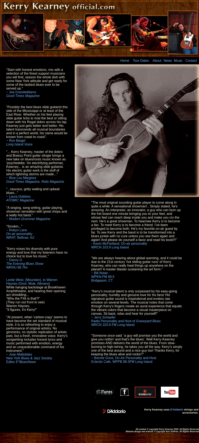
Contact (191, 60)
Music (178, 60)
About (157, 60)
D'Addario (176, 409)
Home (124, 60)
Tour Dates (141, 60)
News (168, 60)
